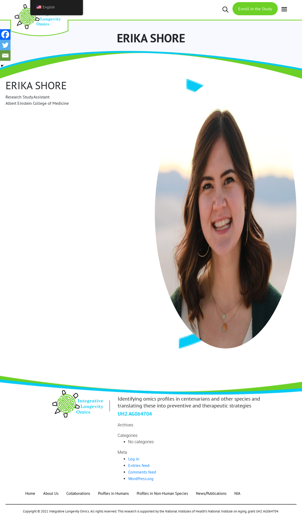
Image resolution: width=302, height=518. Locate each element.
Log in (133, 458)
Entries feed (139, 465)
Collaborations (78, 493)
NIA (237, 493)
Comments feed (142, 472)
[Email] (5, 55)
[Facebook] (5, 34)
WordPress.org (141, 478)
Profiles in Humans (113, 493)
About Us (50, 493)
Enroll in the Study (255, 8)
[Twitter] (5, 45)
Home (30, 493)
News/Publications (211, 493)
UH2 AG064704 (135, 413)
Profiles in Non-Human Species (162, 493)
